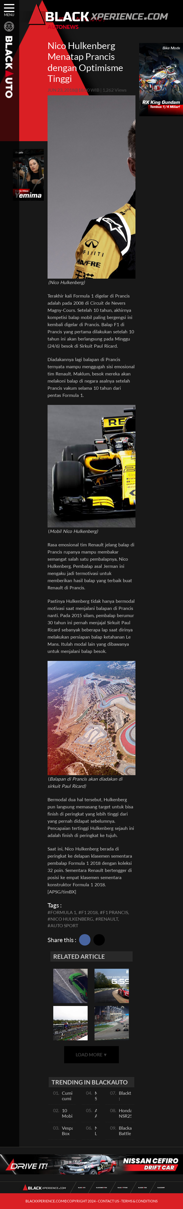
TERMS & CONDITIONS (139, 1201)
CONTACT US (108, 1201)
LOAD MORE (92, 1054)
